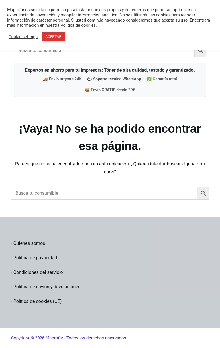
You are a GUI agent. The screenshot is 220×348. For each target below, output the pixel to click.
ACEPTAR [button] (53, 36)
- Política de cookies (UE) (36, 301)
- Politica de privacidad (34, 257)
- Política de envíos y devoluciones (45, 286)
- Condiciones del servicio (37, 272)
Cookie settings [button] (23, 36)
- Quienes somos (28, 243)
